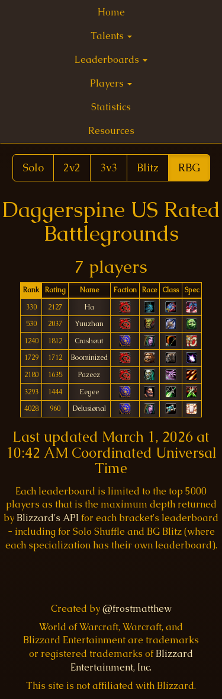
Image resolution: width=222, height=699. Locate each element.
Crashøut (89, 340)
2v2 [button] (72, 167)
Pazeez (89, 374)
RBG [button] (189, 167)
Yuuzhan (89, 323)
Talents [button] (111, 36)
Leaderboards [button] (111, 59)
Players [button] (111, 83)
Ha (89, 306)
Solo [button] (33, 167)
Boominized (89, 357)
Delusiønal (89, 408)
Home (111, 12)
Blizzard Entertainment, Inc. (131, 660)
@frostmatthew (137, 608)
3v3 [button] (108, 167)
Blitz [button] (148, 167)
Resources (111, 131)
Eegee (89, 391)
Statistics (111, 107)
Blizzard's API (48, 518)
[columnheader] (31, 291)
